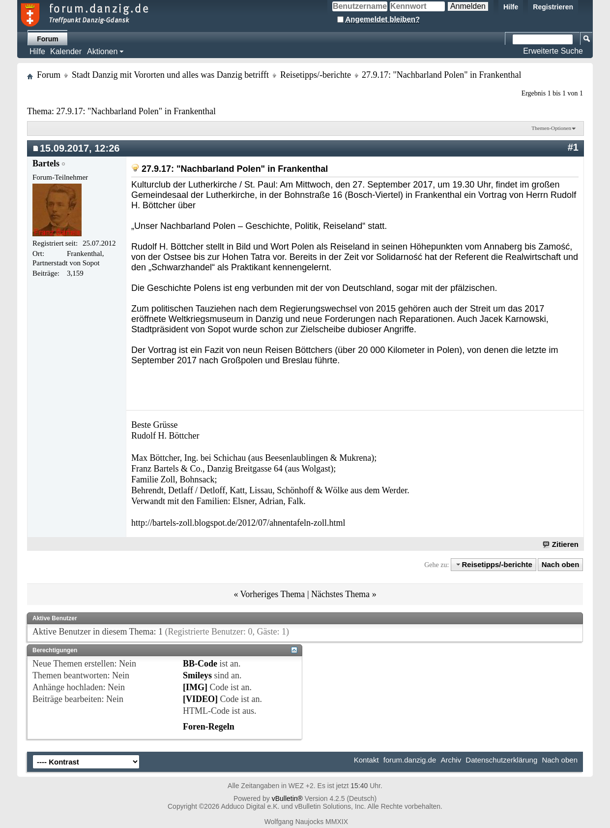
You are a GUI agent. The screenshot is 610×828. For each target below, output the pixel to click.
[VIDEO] (200, 699)
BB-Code (200, 664)
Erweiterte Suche (553, 51)
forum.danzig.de (409, 760)
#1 (573, 147)
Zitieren (561, 544)
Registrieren (553, 7)
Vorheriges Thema (272, 594)
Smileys (197, 675)
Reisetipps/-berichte (315, 75)
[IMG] (195, 687)
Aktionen (102, 51)
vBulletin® (287, 798)
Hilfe (510, 7)
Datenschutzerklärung (501, 760)
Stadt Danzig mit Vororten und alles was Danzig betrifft (170, 75)
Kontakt (366, 760)
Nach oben (561, 564)
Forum (47, 39)
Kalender (66, 51)
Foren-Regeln (208, 727)
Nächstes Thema (340, 594)
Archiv (450, 760)
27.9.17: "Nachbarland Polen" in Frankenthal (136, 111)
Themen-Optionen (551, 128)
